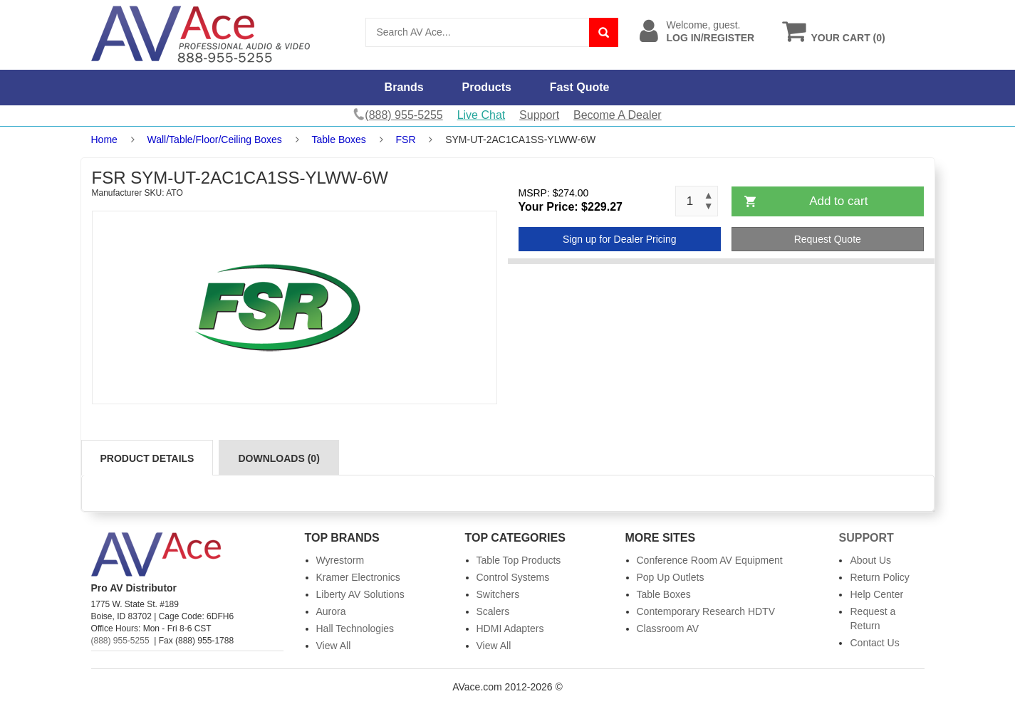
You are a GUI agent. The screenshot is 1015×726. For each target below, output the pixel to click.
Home (104, 139)
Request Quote (827, 239)
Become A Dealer (617, 115)
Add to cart (838, 201)
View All (333, 645)
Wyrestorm (340, 560)
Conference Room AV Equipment (710, 560)
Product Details (147, 458)
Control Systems (513, 577)
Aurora (331, 611)
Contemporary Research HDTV (706, 611)
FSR (406, 139)
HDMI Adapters (510, 628)
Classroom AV (668, 628)
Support (539, 115)
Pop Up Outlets (670, 577)
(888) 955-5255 (120, 641)
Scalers (493, 611)
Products (486, 87)
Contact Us (874, 642)
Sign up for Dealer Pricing (620, 239)
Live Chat (481, 115)
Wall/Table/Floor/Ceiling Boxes (214, 139)
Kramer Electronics (358, 577)
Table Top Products (519, 560)
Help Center (876, 594)
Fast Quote (580, 87)
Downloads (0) (278, 458)
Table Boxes (339, 139)
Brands (404, 87)
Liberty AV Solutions (360, 594)
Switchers (498, 594)
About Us (870, 560)
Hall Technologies (355, 628)
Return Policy (879, 577)
